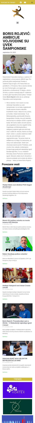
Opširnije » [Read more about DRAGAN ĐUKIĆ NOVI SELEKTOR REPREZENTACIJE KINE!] (5, 372)
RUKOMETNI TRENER (8, 2)
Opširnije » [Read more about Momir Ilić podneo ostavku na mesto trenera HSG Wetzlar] (5, 232)
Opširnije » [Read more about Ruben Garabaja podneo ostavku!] (5, 263)
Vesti (4, 30)
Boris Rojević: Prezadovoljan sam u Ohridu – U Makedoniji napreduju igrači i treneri (17, 323)
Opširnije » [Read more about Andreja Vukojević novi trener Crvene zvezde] (5, 299)
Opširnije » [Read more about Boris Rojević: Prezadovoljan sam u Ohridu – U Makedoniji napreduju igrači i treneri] (5, 336)
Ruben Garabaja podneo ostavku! (15, 254)
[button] (32, 2)
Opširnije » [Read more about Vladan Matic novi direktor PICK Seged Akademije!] (5, 198)
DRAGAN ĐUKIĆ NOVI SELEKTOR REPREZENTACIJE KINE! (15, 360)
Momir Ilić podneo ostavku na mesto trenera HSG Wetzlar (16, 221)
